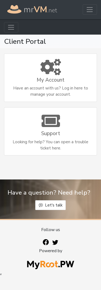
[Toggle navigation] (90, 9)
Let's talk (50, 205)
